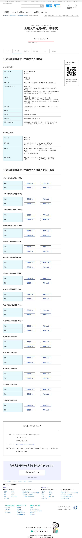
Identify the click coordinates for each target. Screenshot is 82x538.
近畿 (5, 496)
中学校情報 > (25, 1)
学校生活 (54, 51)
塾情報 (31, 507)
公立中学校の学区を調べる (67, 496)
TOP (8, 51)
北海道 (53, 15)
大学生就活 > (60, 1)
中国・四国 (14, 496)
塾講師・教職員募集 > (52, 1)
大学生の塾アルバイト (34, 509)
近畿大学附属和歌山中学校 (22, 15)
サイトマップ (7, 511)
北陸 (13, 494)
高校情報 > (18, 1)
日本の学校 (6, 15)
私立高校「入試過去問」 (28, 494)
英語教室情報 (32, 512)
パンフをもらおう (41, 39)
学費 (45, 51)
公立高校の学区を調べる (28, 496)
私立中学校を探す (65, 491)
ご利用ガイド (7, 507)
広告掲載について (21, 512)
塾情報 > (38, 1)
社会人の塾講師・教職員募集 (36, 511)
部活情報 (26, 51)
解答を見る (46, 183)
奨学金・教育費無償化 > (10, 1)
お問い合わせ (20, 511)
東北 (13, 491)
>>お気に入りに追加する (51, 31)
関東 (5, 492)
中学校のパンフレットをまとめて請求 (69, 492)
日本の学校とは (8, 512)
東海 (5, 494)
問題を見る (29, 183)
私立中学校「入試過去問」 (67, 494)
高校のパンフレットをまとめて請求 (31, 492)
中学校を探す (12, 15)
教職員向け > (75, 1)
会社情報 (19, 507)
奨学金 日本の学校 (65, 498)
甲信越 (13, 492)
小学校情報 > (32, 1)
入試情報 (17, 51)
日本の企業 (32, 514)
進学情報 (36, 51)
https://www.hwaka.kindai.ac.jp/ (25, 444)
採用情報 (19, 509)
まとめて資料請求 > (67, 1)
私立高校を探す (26, 491)
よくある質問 (7, 509)
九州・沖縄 (6, 498)
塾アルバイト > (44, 1)
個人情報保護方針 (21, 514)
